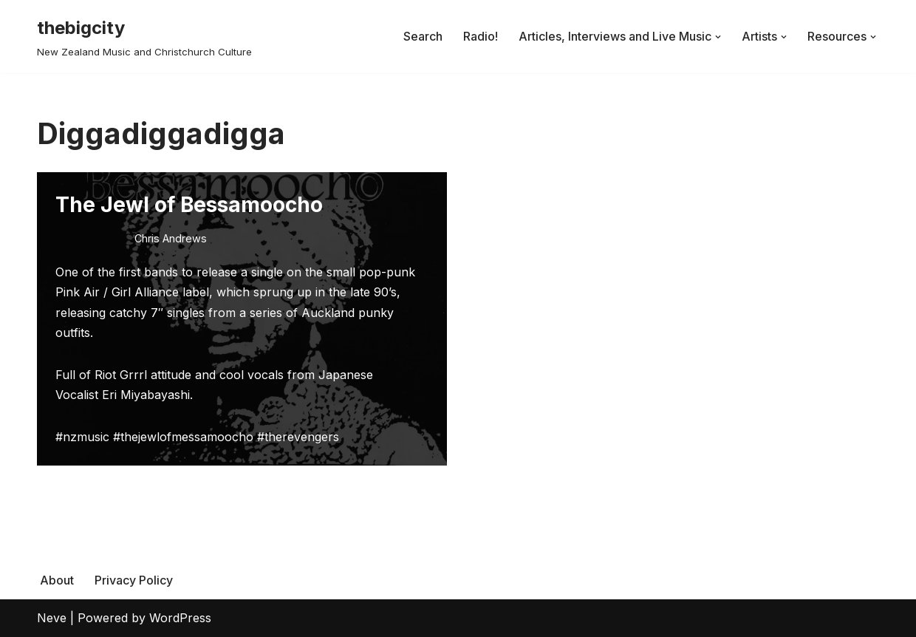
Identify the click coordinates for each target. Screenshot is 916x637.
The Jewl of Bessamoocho (189, 204)
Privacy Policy (134, 580)
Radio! (480, 36)
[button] (718, 37)
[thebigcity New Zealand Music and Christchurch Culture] (144, 36)
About (57, 580)
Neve (51, 617)
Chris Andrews (170, 238)
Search (422, 36)
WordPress (180, 617)
